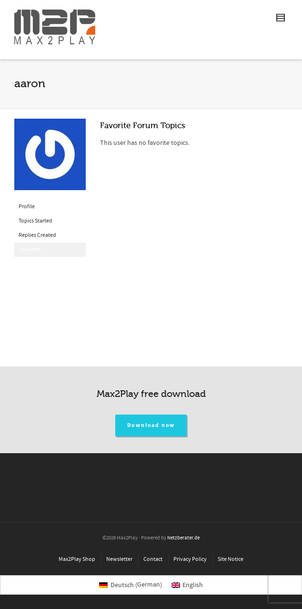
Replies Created (37, 235)
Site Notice (230, 559)
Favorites (30, 249)
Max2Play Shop (77, 559)
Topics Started (35, 220)
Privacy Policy (190, 559)
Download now (151, 425)
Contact (152, 559)
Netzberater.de (183, 538)
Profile (27, 206)
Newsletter (119, 559)
